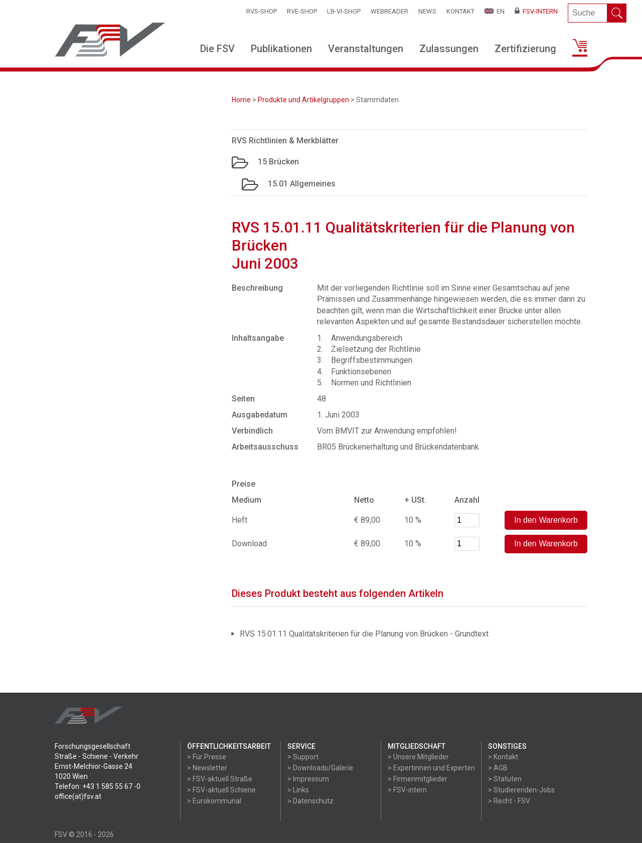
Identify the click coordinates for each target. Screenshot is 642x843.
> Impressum (308, 779)
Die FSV (217, 49)
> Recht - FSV (509, 801)
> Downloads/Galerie (320, 768)
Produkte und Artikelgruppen (303, 100)
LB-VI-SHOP (344, 11)
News (427, 11)
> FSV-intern (407, 790)
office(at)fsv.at (78, 796)
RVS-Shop (261, 11)
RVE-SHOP (302, 11)
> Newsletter (207, 768)
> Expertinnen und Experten (431, 768)
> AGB (498, 768)
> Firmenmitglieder (417, 779)
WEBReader (389, 11)
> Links (298, 790)
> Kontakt (503, 757)
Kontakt (460, 11)
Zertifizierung (525, 49)
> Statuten (505, 779)
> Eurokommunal (214, 801)
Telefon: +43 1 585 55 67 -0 (97, 786)
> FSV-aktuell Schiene (221, 790)
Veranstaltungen (365, 49)
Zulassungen (448, 49)
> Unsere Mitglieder (418, 757)
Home (241, 100)
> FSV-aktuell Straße (219, 779)
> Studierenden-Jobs (521, 790)
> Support (302, 757)
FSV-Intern (536, 11)
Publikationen (281, 49)
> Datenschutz (310, 801)
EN (495, 11)
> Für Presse (206, 757)
